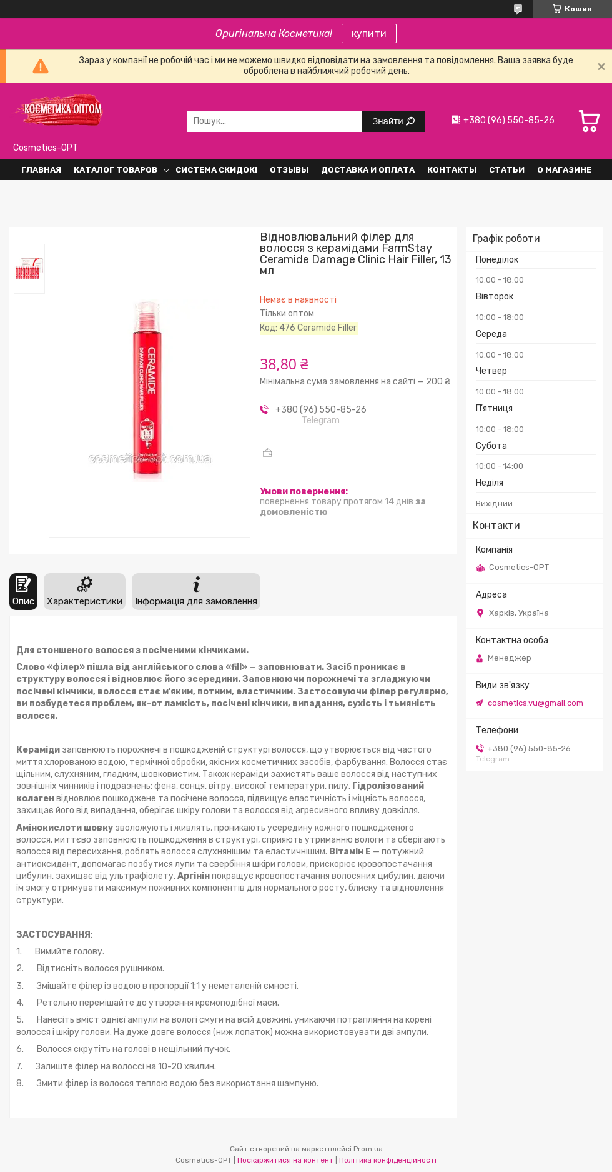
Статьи (507, 169)
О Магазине (564, 169)
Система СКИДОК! (216, 169)
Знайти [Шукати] (388, 121)
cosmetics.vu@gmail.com (535, 703)
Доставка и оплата (368, 169)
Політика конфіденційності (388, 1160)
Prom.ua (368, 1148)
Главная (41, 169)
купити (369, 33)
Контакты (451, 169)
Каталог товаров (115, 169)
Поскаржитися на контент (285, 1160)
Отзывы (289, 169)
